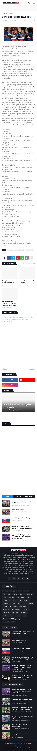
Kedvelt (7, 496)
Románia (5, 619)
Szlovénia (25, 609)
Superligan (15, 612)
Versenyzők (29, 496)
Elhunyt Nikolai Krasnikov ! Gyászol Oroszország (17, 406)
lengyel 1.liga (6, 600)
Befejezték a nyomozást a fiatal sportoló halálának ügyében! (22, 527)
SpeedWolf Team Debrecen (20, 600)
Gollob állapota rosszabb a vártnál (21, 734)
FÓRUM (30, 748)
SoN (4, 253)
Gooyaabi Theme (18, 745)
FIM (20, 591)
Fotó (28, 597)
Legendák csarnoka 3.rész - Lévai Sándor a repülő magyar (23, 676)
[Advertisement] (18, 473)
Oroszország (29, 250)
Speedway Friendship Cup (21, 606)
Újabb (5, 369)
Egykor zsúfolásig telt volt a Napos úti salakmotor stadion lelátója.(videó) (22, 536)
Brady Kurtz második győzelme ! (27, 282)
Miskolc (18, 616)
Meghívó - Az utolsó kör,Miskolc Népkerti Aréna (22, 717)
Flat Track (6, 612)
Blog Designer (17, 743)
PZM (24, 616)
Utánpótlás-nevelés (8, 622)
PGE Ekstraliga (7, 594)
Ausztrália (11, 13)
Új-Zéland (23, 612)
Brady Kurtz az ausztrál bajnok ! (8, 282)
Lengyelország (19, 250)
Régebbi (31, 369)
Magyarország (16, 609)
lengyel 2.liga (7, 606)
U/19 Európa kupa (8, 616)
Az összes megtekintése (28, 263)
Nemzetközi (6, 591)
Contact (22, 748)
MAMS (31, 603)
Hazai (25, 591)
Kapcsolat (14, 748)
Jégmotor (11, 597)
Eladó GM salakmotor (19, 509)
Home (7, 748)
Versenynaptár (22, 603)
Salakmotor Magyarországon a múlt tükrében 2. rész (23, 502)
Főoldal (4, 13)
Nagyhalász (20, 597)
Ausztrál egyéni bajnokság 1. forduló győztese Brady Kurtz (9, 303)
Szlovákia (6, 609)
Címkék (18, 496)
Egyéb (14, 591)
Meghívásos (29, 594)
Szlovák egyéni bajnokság (21, 518)
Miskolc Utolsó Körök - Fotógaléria (19, 725)
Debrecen (5, 603)
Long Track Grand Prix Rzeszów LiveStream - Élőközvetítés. (22, 708)
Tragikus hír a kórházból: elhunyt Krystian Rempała (23, 700)
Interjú (13, 603)
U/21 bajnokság (15, 619)
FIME (4, 597)
